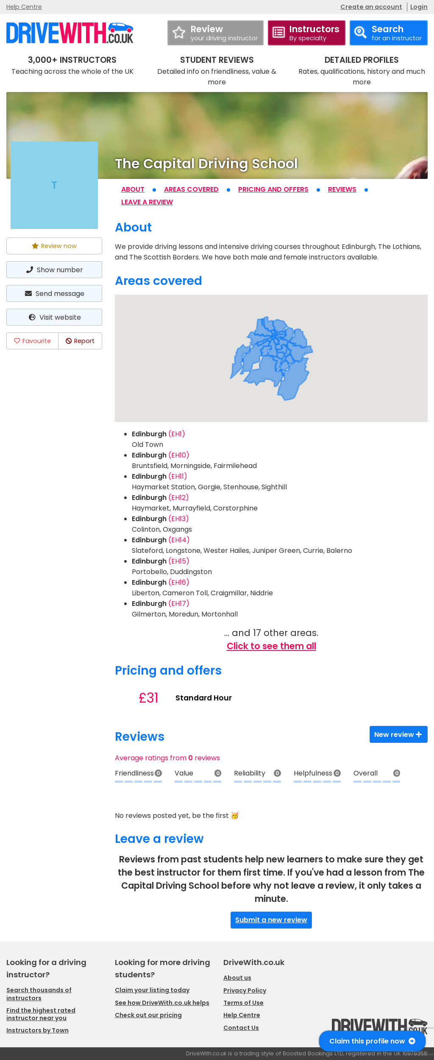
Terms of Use (243, 1003)
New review (398, 734)
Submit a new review (271, 920)
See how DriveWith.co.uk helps (162, 1003)
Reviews (342, 189)
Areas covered (191, 189)
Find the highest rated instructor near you (40, 1014)
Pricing (273, 189)
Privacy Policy (244, 990)
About (133, 189)
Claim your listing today (152, 990)
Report (80, 341)
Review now (54, 246)
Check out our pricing (148, 1015)
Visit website (54, 317)
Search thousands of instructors (39, 994)
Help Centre (24, 7)
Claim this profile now (372, 1041)
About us (237, 978)
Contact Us (241, 1028)
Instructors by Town (37, 1030)
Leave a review (147, 202)
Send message (54, 293)
